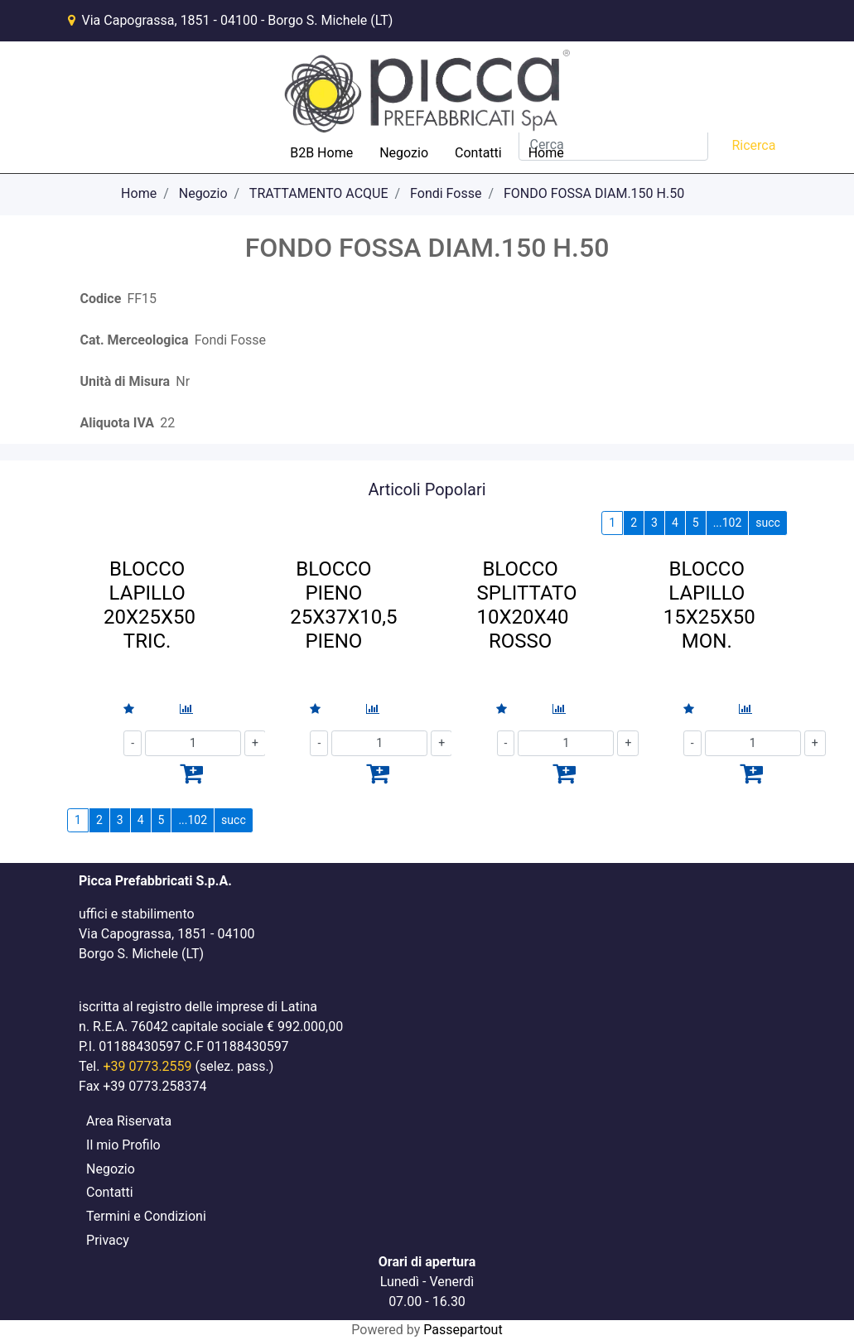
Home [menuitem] (546, 153)
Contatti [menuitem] (478, 153)
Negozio (203, 193)
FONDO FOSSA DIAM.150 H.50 (594, 193)
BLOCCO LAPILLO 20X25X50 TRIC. (149, 604)
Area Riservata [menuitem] (128, 1121)
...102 (727, 522)
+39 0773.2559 (147, 1066)
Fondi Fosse (445, 193)
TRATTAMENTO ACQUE (318, 193)
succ (767, 522)
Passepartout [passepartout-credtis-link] (462, 1330)
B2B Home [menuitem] (321, 153)
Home (139, 193)
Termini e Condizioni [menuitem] (146, 1216)
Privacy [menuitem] (107, 1240)
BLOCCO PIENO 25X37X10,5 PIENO (343, 604)
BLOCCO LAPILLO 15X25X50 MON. (709, 604)
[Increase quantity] (815, 743)
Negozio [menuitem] (403, 153)
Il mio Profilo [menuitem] (123, 1145)
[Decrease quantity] (132, 743)
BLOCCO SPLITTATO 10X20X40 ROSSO (526, 604)
